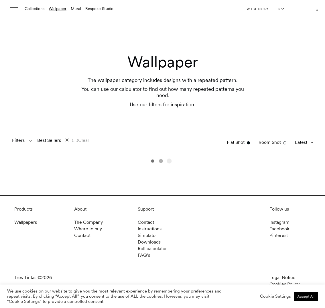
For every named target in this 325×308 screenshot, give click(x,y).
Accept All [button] (305, 296)
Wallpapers (25, 222)
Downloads (149, 242)
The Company (88, 222)
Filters (18, 140)
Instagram (279, 222)
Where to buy (257, 9)
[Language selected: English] (280, 9)
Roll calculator (152, 248)
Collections (34, 8)
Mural (76, 8)
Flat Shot (236, 142)
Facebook (279, 229)
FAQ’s (144, 255)
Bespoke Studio (99, 8)
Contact (82, 235)
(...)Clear (80, 140)
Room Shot (270, 142)
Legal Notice (282, 277)
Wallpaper (57, 8)
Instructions (149, 229)
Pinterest (278, 235)
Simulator (147, 235)
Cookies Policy (284, 284)
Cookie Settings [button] (275, 296)
